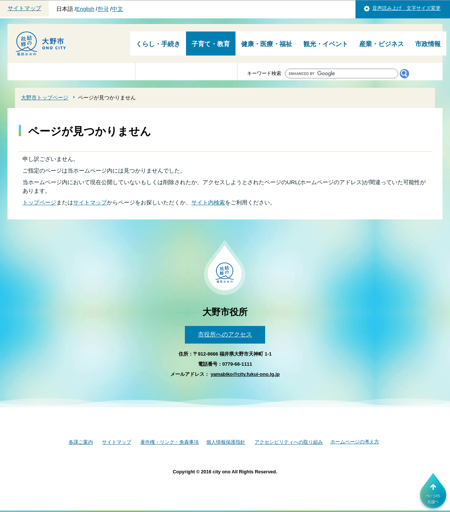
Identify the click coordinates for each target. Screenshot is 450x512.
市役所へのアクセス (225, 334)
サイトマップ (24, 8)
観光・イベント (325, 44)
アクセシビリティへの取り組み (289, 442)
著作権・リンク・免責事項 (169, 442)
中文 (117, 9)
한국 (103, 9)
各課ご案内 (81, 442)
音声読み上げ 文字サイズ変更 (406, 8)
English (85, 9)
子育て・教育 (211, 44)
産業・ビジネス (381, 44)
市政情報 (428, 44)
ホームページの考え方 (354, 441)
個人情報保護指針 (225, 442)
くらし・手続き (158, 44)
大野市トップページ (44, 98)
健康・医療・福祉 (266, 44)
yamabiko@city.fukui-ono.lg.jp (245, 374)
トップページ (39, 202)
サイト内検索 (208, 202)
